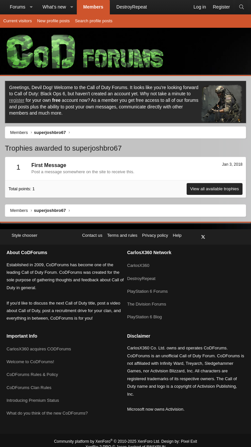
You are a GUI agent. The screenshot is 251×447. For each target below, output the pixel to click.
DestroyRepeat (131, 6)
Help (177, 235)
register (17, 100)
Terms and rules (122, 235)
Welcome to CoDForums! (30, 356)
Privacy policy (155, 235)
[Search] (241, 7)
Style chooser (22, 235)
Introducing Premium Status (33, 391)
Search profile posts (93, 20)
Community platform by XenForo (107, 433)
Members (93, 6)
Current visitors (17, 20)
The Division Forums (146, 296)
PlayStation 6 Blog (144, 308)
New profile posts (53, 20)
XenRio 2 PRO (98, 439)
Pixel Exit (189, 433)
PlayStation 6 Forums (147, 284)
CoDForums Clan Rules (29, 379)
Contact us (92, 235)
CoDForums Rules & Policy (32, 367)
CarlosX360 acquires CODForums (39, 344)
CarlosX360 (138, 260)
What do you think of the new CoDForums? (47, 403)
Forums (17, 6)
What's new (54, 6)
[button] (31, 7)
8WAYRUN (156, 439)
